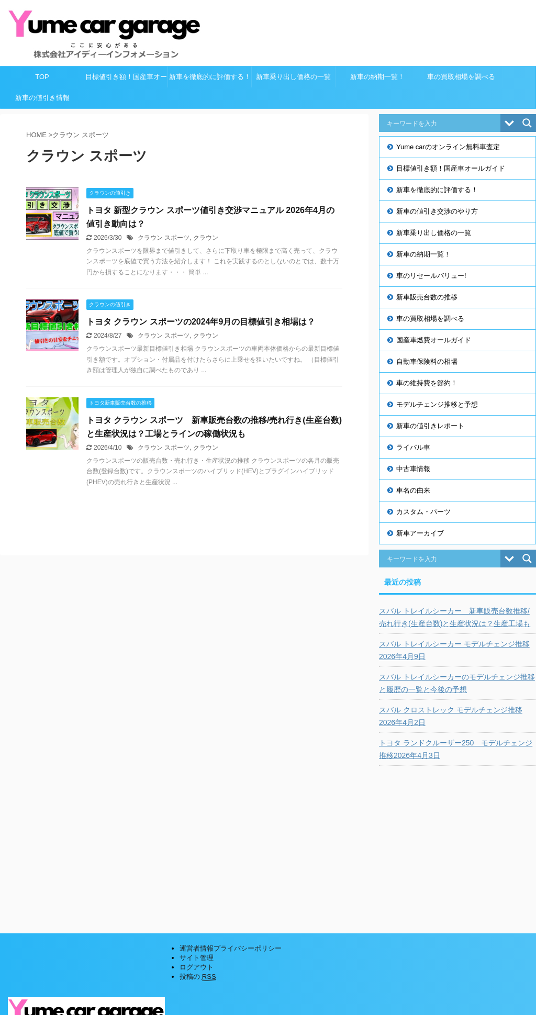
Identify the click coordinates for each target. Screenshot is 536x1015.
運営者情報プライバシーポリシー (231, 948)
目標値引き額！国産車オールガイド (126, 80)
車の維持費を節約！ (426, 383)
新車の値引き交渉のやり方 (437, 211)
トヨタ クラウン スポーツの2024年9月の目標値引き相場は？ (200, 321)
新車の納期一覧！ (377, 77)
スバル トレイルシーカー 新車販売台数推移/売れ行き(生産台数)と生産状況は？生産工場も (454, 617)
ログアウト (197, 967)
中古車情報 (413, 469)
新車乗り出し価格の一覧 (293, 77)
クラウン (205, 237)
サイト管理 (197, 958)
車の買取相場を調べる (461, 77)
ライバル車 (413, 447)
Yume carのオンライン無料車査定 (448, 147)
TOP (42, 77)
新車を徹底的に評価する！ (210, 77)
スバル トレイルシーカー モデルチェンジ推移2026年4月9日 (454, 650)
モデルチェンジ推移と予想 (437, 404)
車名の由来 (413, 490)
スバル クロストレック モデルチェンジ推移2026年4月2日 (450, 716)
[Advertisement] (457, 841)
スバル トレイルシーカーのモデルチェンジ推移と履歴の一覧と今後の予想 (457, 683)
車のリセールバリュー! (431, 276)
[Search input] (442, 123)
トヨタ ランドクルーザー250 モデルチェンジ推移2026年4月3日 (455, 749)
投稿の (198, 977)
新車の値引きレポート (430, 426)
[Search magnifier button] (527, 123)
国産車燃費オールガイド (433, 340)
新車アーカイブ (420, 533)
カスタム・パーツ (423, 512)
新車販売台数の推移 (426, 297)
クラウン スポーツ (163, 237)
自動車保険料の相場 (426, 361)
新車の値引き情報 (42, 98)
